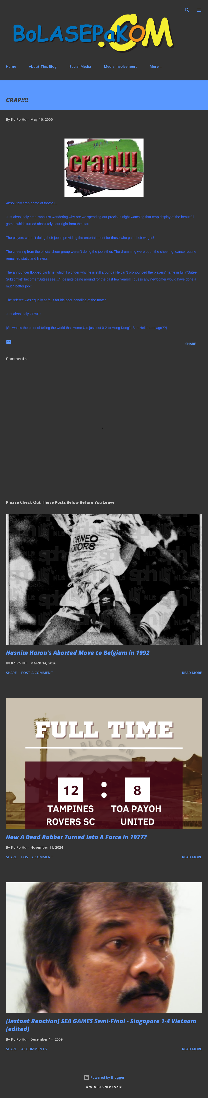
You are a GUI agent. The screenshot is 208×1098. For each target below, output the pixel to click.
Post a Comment (37, 672)
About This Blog (43, 66)
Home (11, 66)
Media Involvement (120, 66)
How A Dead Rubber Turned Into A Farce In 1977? (76, 837)
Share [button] (190, 343)
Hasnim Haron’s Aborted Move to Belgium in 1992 (78, 653)
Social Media (80, 66)
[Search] (187, 9)
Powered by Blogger (104, 1077)
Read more (192, 672)
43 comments (34, 1049)
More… (156, 66)
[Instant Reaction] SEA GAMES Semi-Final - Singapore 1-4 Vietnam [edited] (101, 1025)
